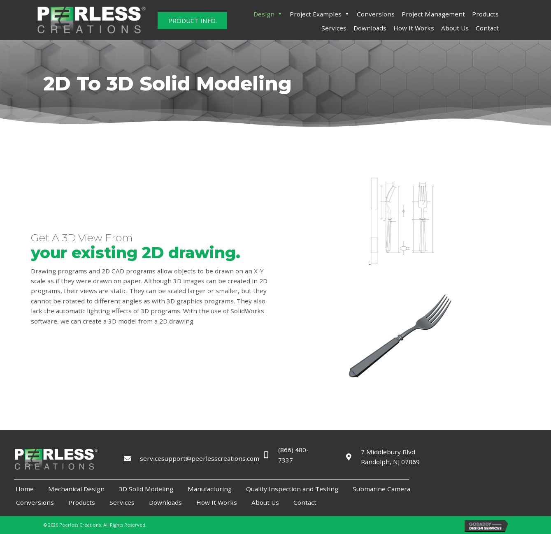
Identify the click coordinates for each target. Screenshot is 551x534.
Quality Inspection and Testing (292, 489)
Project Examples (320, 14)
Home (25, 489)
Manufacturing (210, 489)
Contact (487, 28)
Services (333, 28)
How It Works (413, 28)
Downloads (369, 28)
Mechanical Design (76, 489)
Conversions (376, 14)
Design (268, 14)
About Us (455, 28)
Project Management (433, 14)
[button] (192, 20)
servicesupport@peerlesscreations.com (192, 458)
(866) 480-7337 (294, 455)
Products (485, 14)
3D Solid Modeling (146, 489)
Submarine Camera (381, 489)
